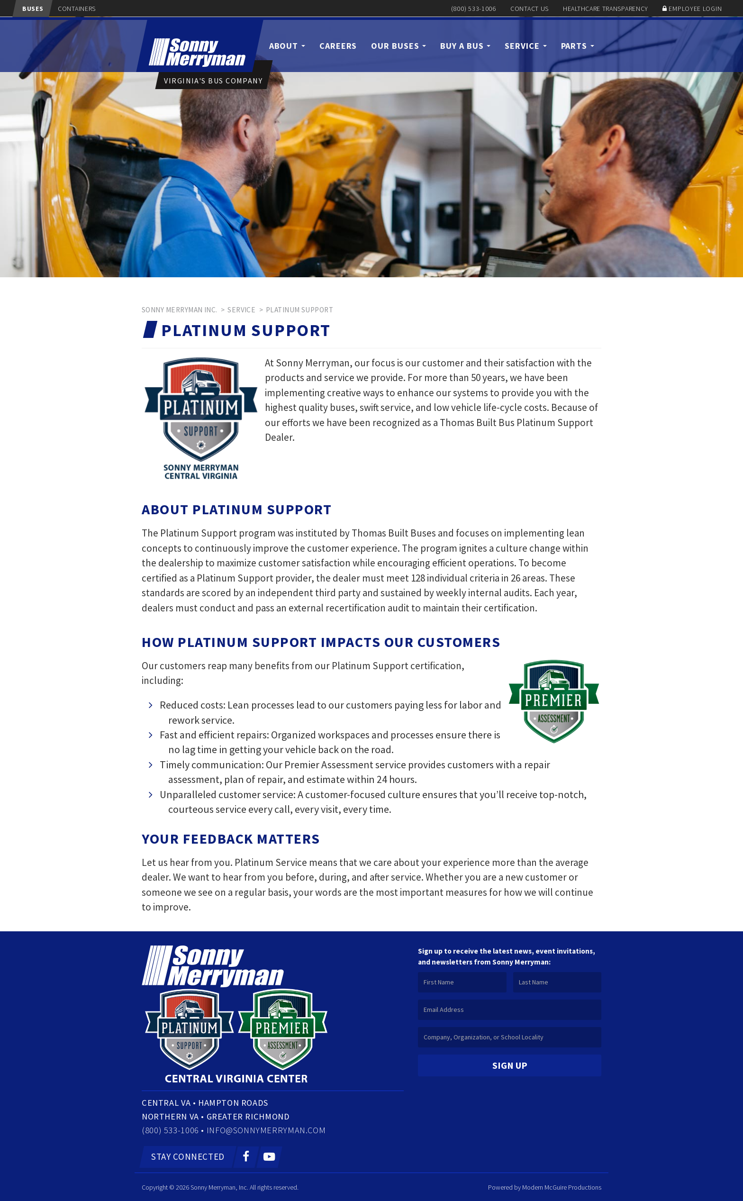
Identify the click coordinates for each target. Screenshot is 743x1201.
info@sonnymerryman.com (268, 1129)
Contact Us (529, 8)
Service (525, 45)
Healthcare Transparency (605, 8)
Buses (32, 8)
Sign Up (509, 1065)
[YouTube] (269, 1156)
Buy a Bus (465, 45)
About (287, 45)
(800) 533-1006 (473, 8)
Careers (338, 45)
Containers (76, 8)
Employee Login (695, 8)
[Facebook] (247, 1156)
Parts (577, 45)
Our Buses (398, 45)
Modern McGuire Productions (561, 1187)
